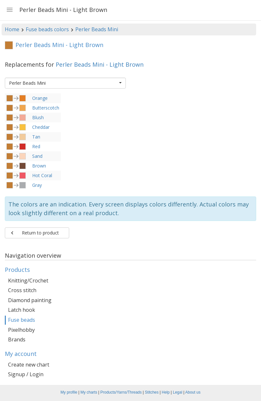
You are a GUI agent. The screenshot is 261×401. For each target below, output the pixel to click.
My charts (88, 392)
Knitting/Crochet (28, 280)
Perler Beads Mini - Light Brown (100, 64)
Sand (37, 156)
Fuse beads (21, 319)
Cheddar (41, 127)
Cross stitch (22, 290)
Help (166, 392)
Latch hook (21, 309)
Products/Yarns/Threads (121, 392)
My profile (69, 392)
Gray (37, 185)
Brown (39, 166)
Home (12, 29)
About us (192, 392)
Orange (40, 98)
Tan (36, 137)
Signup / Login (25, 374)
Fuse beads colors (47, 29)
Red (36, 146)
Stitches (152, 392)
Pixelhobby (21, 329)
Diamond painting (29, 300)
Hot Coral (42, 175)
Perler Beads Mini (96, 29)
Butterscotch (45, 108)
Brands (16, 339)
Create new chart (28, 364)
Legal (177, 392)
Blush (38, 117)
